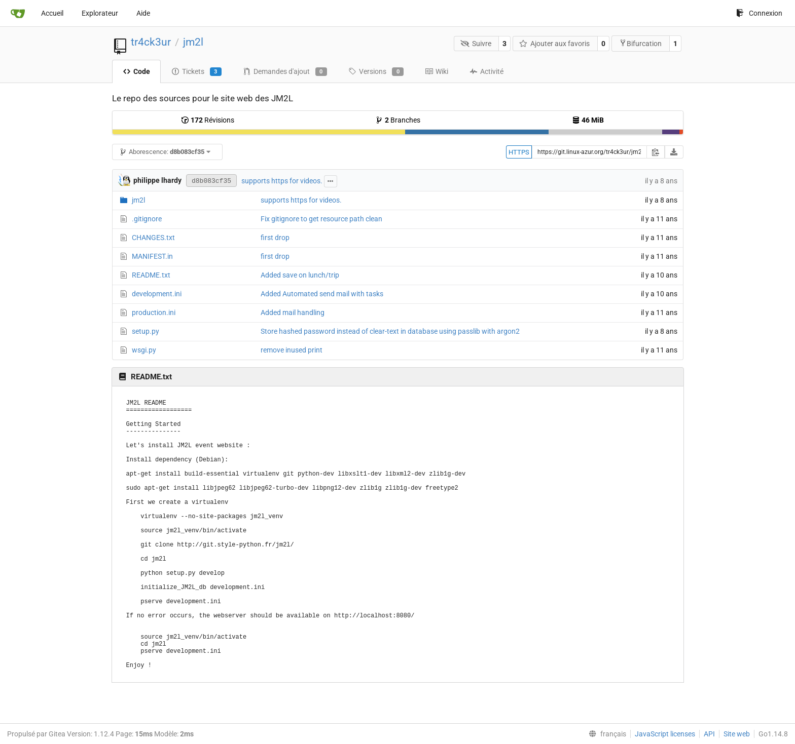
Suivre (475, 44)
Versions (376, 71)
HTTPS (519, 152)
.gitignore (147, 219)
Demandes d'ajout (285, 71)
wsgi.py (144, 350)
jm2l (193, 42)
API (709, 734)
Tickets (196, 71)
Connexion (759, 13)
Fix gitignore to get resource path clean (321, 219)
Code (136, 71)
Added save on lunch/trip (300, 275)
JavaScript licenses (665, 734)
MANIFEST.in (152, 256)
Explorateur (100, 13)
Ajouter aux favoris (554, 44)
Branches (397, 120)
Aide (143, 13)
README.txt (151, 275)
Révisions (207, 120)
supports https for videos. (281, 181)
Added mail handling (292, 312)
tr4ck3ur (151, 42)
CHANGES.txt (153, 237)
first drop (275, 237)
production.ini (153, 312)
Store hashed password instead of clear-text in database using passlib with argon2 (390, 331)
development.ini (157, 294)
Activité (486, 71)
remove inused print (291, 350)
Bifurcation (640, 43)
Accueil (52, 13)
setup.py (145, 331)
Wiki (436, 71)
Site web (737, 734)
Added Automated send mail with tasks (322, 294)
